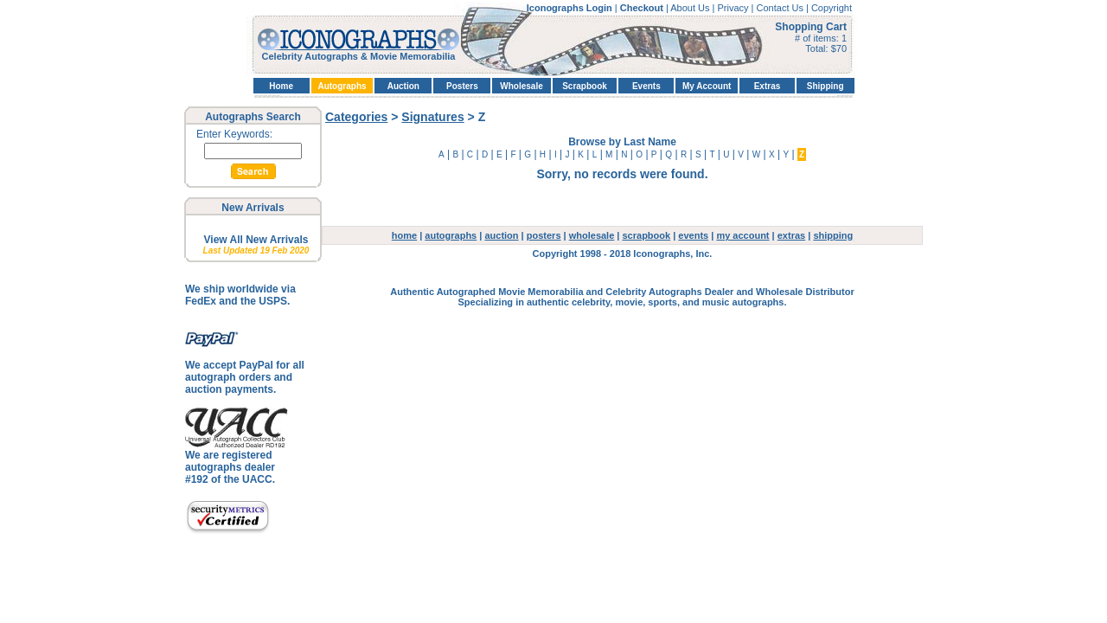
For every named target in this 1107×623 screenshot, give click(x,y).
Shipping (825, 86)
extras (791, 235)
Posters (462, 86)
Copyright (831, 8)
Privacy (734, 8)
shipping (833, 235)
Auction (403, 86)
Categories (356, 117)
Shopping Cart (811, 27)
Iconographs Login (571, 8)
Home (281, 86)
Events (646, 86)
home (404, 235)
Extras (767, 86)
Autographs (341, 86)
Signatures (432, 117)
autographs (451, 235)
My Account (706, 86)
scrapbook (647, 235)
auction (501, 235)
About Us (691, 8)
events (693, 235)
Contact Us (781, 8)
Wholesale (521, 86)
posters (544, 235)
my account (742, 235)
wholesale (592, 235)
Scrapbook (584, 86)
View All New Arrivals (256, 240)
